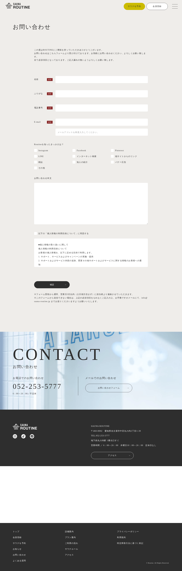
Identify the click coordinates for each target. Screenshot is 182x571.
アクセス (119, 455)
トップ (16, 532)
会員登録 (157, 6)
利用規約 (121, 537)
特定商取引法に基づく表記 (130, 543)
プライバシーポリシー (128, 532)
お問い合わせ (19, 555)
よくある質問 (19, 561)
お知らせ (17, 549)
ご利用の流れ (71, 543)
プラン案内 (70, 537)
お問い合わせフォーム (115, 389)
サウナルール (71, 549)
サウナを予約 (134, 6)
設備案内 (69, 532)
